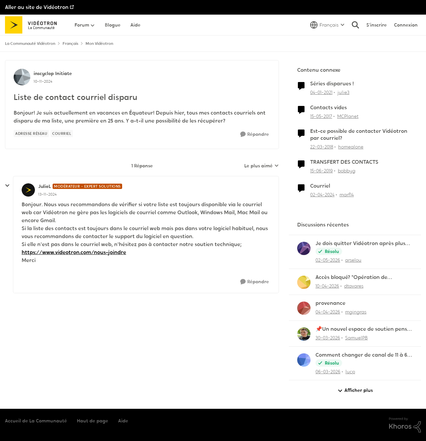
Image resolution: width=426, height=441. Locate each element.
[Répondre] (254, 134)
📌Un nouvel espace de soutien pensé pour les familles (363, 329)
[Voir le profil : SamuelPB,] (304, 334)
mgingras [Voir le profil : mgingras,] (355, 312)
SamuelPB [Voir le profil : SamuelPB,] (356, 338)
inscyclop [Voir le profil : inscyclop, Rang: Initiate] (44, 73)
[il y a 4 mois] (328, 371)
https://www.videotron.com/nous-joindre (74, 252)
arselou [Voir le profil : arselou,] (353, 260)
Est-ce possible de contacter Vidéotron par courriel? (358, 134)
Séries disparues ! (332, 83)
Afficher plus (355, 390)
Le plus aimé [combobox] (261, 166)
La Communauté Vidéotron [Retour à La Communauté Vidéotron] (30, 43)
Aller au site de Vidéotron (37, 7)
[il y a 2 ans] (322, 194)
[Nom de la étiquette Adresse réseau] (31, 133)
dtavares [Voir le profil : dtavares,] (353, 286)
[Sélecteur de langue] (327, 25)
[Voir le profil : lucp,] (304, 360)
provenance (330, 303)
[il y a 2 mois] (328, 260)
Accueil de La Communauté (36, 421)
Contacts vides (328, 107)
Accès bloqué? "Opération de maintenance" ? (351, 277)
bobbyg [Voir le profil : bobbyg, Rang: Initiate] (346, 171)
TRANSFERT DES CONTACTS (344, 162)
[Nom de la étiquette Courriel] (62, 133)
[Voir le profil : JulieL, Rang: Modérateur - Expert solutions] (28, 190)
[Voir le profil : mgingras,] (304, 308)
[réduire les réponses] (7, 186)
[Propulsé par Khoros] (405, 425)
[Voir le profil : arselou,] (304, 248)
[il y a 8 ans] (321, 146)
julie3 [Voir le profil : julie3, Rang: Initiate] (343, 92)
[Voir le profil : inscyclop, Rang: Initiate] (22, 77)
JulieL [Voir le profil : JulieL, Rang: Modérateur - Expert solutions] (44, 186)
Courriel (320, 186)
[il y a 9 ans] (321, 116)
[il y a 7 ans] (321, 170)
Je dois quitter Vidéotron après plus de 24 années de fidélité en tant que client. (361, 243)
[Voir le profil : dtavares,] (304, 282)
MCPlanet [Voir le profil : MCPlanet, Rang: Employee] (347, 116)
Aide (123, 421)
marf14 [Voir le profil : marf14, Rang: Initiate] (346, 195)
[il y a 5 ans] (321, 92)
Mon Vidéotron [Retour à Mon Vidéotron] (99, 43)
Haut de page (92, 421)
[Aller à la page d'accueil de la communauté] (33, 25)
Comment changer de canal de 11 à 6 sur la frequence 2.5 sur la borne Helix (362, 355)
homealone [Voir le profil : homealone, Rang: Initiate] (350, 147)
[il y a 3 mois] (327, 286)
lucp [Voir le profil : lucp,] (350, 371)
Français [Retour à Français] (70, 43)
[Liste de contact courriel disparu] (47, 194)
